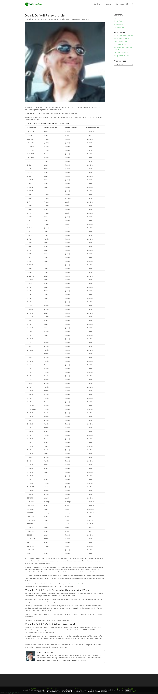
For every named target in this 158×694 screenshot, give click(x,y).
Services (97, 4)
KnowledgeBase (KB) (66, 19)
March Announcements (122, 38)
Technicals (85, 19)
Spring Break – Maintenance (123, 35)
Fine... (128, 691)
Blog (127, 4)
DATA (57, 19)
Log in (116, 18)
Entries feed (118, 21)
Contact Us (120, 4)
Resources (108, 4)
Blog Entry (51, 19)
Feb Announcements (121, 53)
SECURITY (77, 19)
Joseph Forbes (31, 19)
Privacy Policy (134, 690)
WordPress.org (119, 27)
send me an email (73, 584)
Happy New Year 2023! (121, 56)
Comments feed (119, 24)
